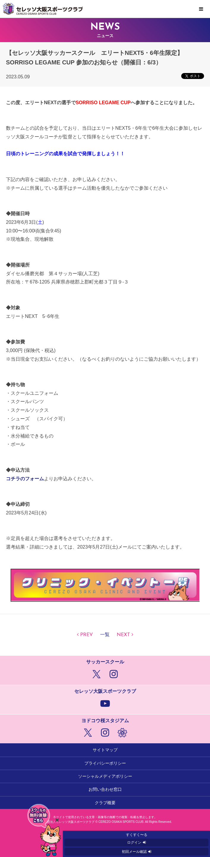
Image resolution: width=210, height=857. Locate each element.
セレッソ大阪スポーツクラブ (105, 9)
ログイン (134, 842)
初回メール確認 (134, 852)
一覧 (105, 635)
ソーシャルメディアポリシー (105, 776)
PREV (86, 635)
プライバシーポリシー (105, 763)
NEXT (123, 635)
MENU (201, 9)
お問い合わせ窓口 (105, 789)
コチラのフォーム (25, 478)
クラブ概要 (105, 802)
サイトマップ (105, 749)
